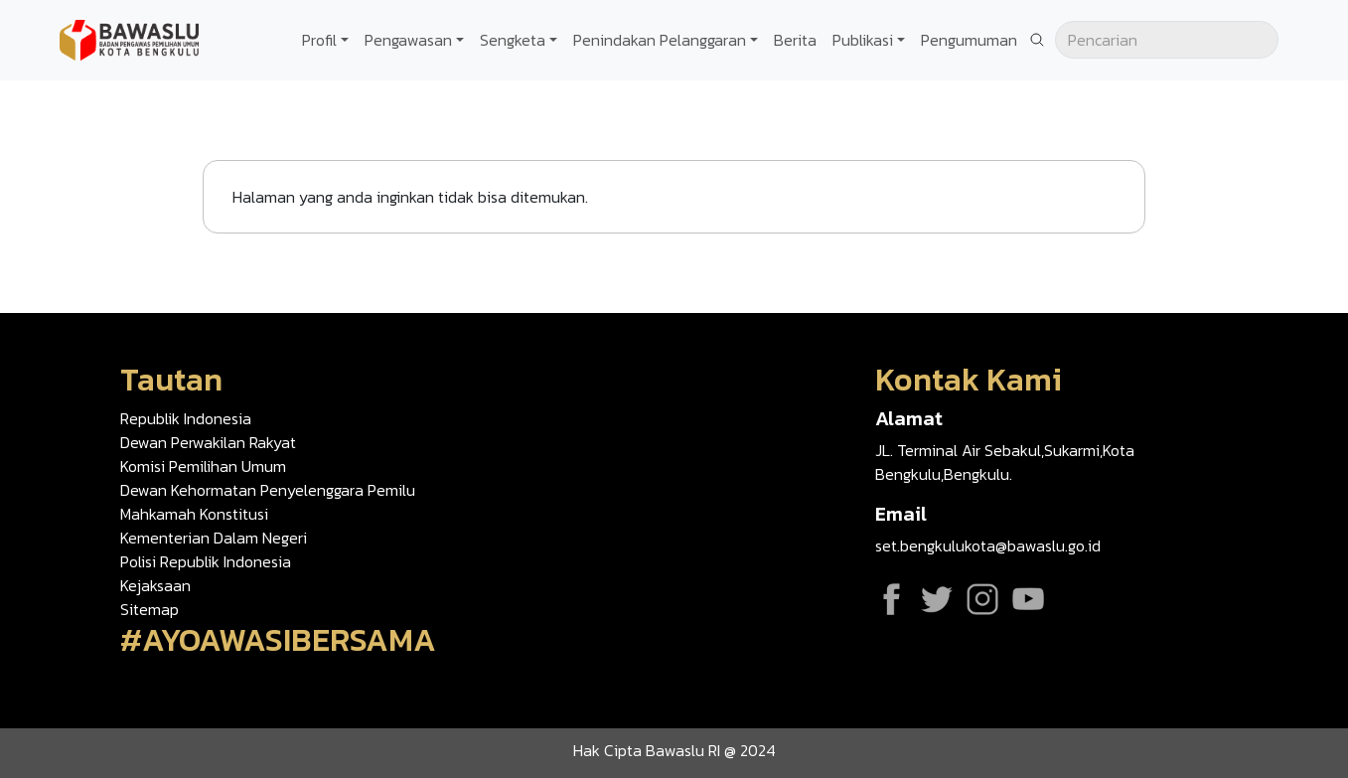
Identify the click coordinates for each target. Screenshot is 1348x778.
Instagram (982, 599)
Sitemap (149, 609)
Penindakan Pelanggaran (659, 40)
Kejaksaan (155, 585)
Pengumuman (969, 40)
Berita (795, 40)
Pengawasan (408, 40)
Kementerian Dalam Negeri (213, 537)
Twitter (937, 599)
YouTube (1028, 599)
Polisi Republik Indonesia (205, 561)
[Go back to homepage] (129, 38)
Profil (319, 40)
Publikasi (862, 40)
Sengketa (512, 40)
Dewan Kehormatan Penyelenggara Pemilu (267, 490)
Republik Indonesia (185, 418)
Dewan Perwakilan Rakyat (208, 442)
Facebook (891, 599)
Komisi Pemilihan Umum (203, 466)
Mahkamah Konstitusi (194, 514)
